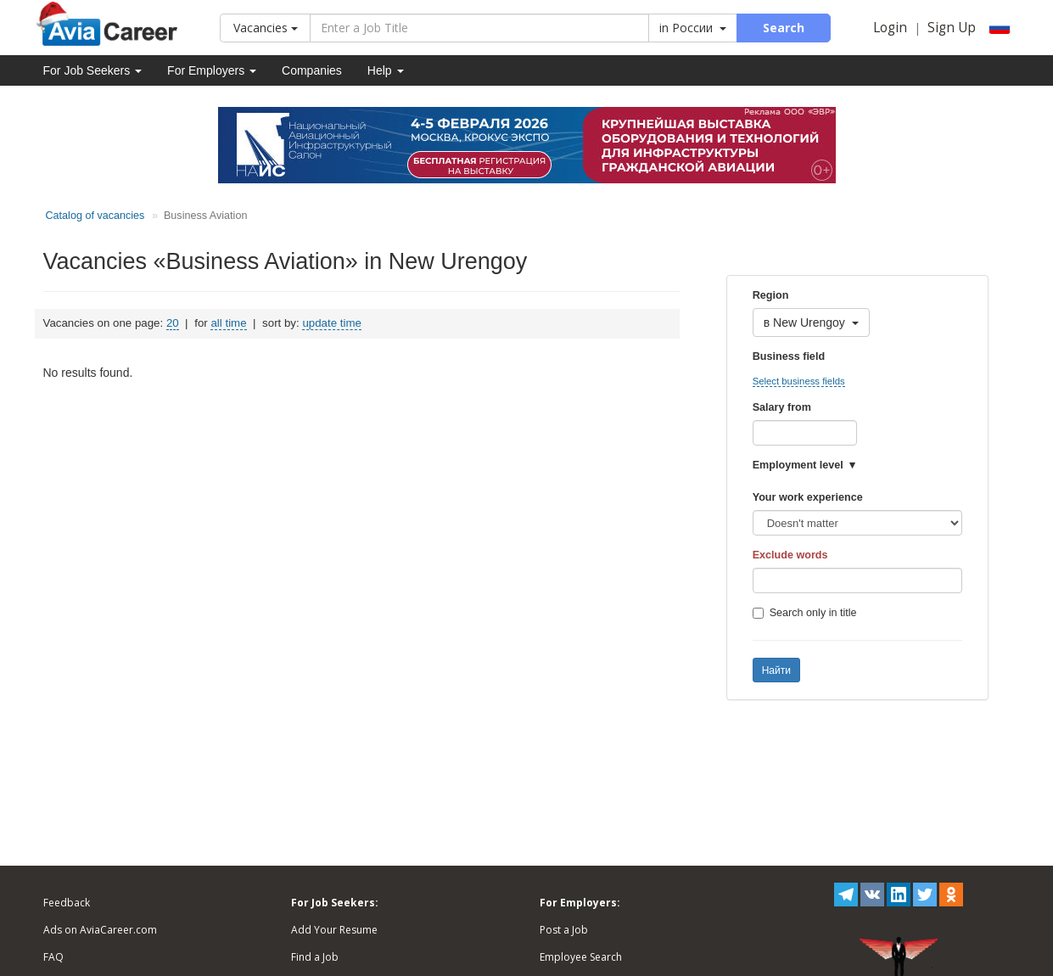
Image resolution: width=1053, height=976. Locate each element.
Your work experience (808, 497)
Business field (789, 356)
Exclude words (790, 555)
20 (172, 323)
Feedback (66, 902)
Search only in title (805, 613)
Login (890, 27)
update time (331, 323)
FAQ (53, 957)
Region (771, 295)
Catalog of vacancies (95, 216)
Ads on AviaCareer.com (100, 930)
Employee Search (581, 957)
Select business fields (799, 381)
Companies (312, 70)
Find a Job (315, 957)
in (692, 28)
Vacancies (265, 28)
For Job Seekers (93, 70)
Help (385, 70)
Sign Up (951, 27)
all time (228, 323)
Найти (776, 670)
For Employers (211, 70)
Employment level (798, 465)
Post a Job (564, 930)
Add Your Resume (334, 930)
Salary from (782, 407)
